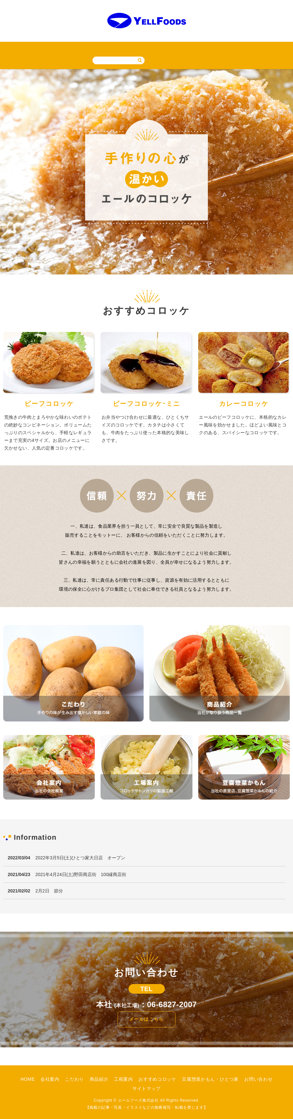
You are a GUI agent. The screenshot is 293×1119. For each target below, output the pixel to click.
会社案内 (32, 48)
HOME (10, 48)
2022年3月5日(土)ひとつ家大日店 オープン (80, 857)
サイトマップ (266, 48)
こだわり (56, 48)
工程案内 (104, 48)
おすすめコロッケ (136, 48)
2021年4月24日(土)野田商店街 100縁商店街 (80, 873)
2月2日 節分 (49, 890)
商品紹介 (80, 48)
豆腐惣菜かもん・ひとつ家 (187, 48)
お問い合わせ (233, 48)
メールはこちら (146, 1018)
